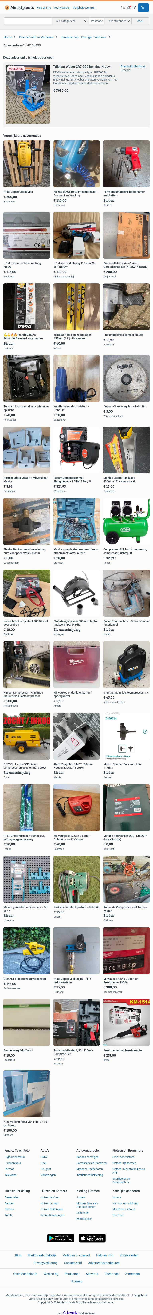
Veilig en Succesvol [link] (76, 1255)
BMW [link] (44, 1157)
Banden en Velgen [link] (87, 1157)
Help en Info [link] (104, 1255)
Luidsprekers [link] (13, 1163)
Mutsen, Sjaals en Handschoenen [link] (87, 1205)
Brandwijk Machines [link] (133, 66)
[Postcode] (97, 21)
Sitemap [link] (76, 1281)
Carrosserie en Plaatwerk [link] (91, 1163)
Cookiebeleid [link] (73, 1263)
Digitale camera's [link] (15, 1157)
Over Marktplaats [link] (25, 1274)
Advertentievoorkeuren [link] (104, 1263)
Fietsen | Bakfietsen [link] (124, 1163)
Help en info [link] (43, 7)
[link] (18, 7)
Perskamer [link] (72, 1274)
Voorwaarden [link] (61, 7)
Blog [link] (18, 1255)
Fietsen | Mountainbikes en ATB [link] (128, 1170)
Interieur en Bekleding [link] (89, 1175)
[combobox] (28, 20)
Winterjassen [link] (84, 1218)
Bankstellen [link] (12, 1197)
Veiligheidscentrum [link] (84, 7)
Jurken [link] (80, 1197)
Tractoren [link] (118, 1215)
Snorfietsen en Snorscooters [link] (121, 1180)
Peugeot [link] (46, 1169)
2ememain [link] (132, 1274)
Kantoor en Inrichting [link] (125, 1203)
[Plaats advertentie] (143, 7)
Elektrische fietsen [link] (123, 1157)
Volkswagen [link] (48, 1175)
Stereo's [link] (9, 1169)
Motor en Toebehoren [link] (89, 1169)
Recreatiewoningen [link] (52, 1215)
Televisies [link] (10, 1175)
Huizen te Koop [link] (50, 1197)
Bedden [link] (9, 1203)
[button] (128, 7)
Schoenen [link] (82, 1212)
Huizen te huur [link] (50, 1203)
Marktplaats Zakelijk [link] (42, 1255)
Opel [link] (43, 1163)
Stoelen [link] (9, 1209)
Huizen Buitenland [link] (52, 1209)
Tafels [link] (8, 1215)
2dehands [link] (112, 1274)
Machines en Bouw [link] (124, 1209)
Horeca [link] (116, 1197)
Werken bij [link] (51, 1274)
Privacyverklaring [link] (45, 1263)
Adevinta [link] (92, 1274)
